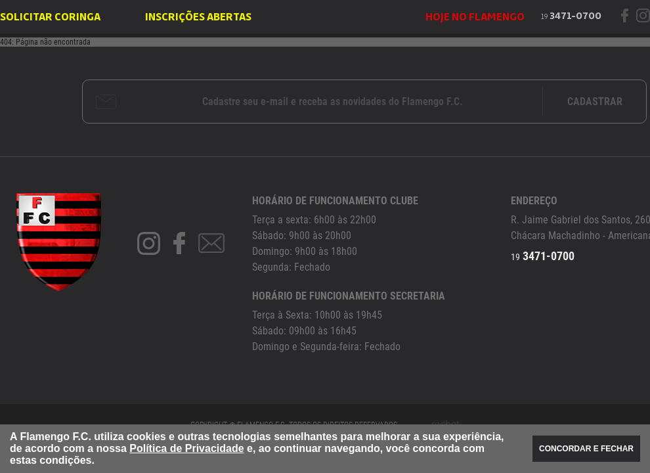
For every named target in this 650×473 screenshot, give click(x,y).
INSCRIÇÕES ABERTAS (198, 17)
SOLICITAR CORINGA (50, 17)
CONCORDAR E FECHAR (586, 448)
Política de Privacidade (186, 448)
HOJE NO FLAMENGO (475, 17)
